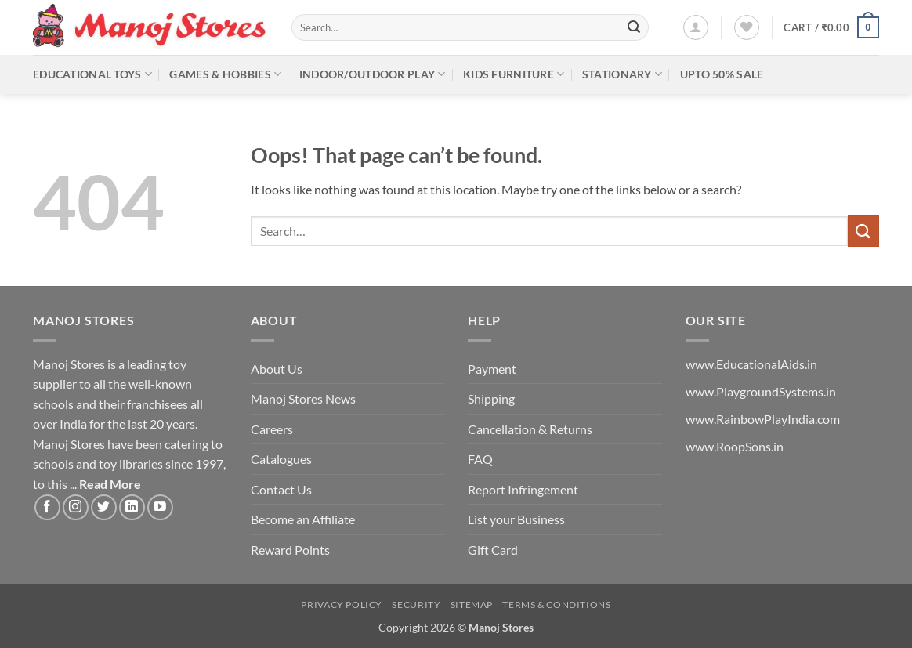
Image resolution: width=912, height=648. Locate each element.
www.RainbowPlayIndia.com (763, 418)
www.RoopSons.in (735, 446)
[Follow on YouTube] (160, 507)
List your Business (516, 519)
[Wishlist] (746, 27)
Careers (272, 429)
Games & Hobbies (225, 74)
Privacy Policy (341, 604)
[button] (695, 27)
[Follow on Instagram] (76, 507)
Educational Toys (92, 74)
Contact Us (281, 489)
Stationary (622, 74)
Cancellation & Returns (530, 429)
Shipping (491, 398)
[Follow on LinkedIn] (132, 507)
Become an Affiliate (303, 519)
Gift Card (493, 549)
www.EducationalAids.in (751, 364)
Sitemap (472, 604)
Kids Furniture (514, 74)
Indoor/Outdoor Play (372, 74)
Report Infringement (523, 489)
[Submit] (634, 27)
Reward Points (290, 549)
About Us (276, 368)
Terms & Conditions (556, 604)
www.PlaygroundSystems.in (761, 391)
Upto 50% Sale (722, 74)
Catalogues (281, 458)
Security (416, 604)
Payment (492, 368)
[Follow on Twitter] (104, 507)
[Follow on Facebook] (47, 507)
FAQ (480, 458)
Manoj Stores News (303, 398)
